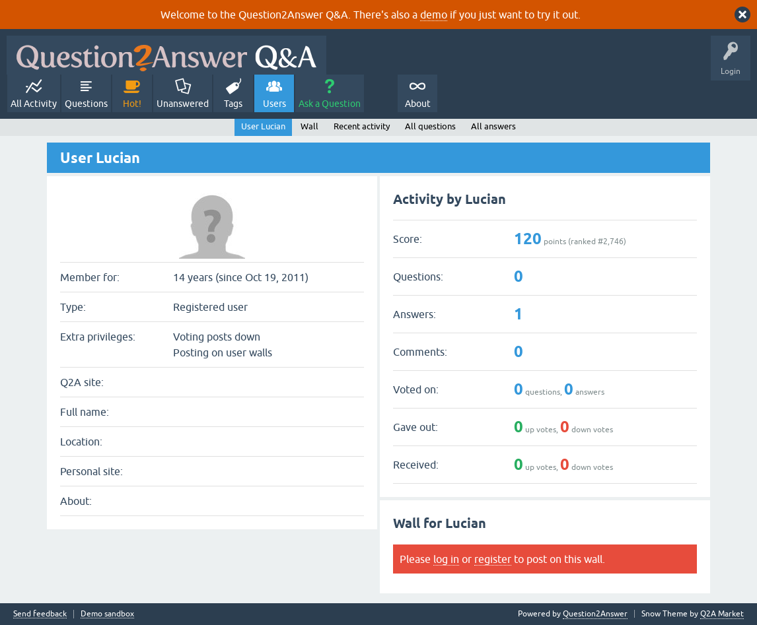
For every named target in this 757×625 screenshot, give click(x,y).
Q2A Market (722, 613)
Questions (86, 103)
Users (274, 103)
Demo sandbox (107, 614)
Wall (309, 126)
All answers (493, 126)
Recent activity (362, 126)
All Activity (34, 103)
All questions (430, 126)
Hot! (132, 103)
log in (446, 559)
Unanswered (183, 103)
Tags (233, 103)
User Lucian (263, 126)
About (418, 103)
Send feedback (40, 614)
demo (433, 14)
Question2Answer (595, 613)
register (492, 559)
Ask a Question (330, 103)
